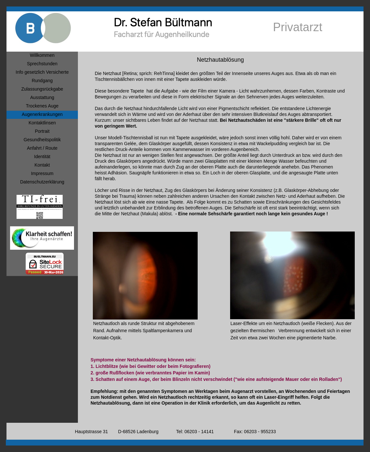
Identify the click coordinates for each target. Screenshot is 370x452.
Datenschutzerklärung (42, 181)
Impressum (42, 173)
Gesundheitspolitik (42, 139)
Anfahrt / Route (42, 148)
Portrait (42, 131)
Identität (42, 156)
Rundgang (42, 80)
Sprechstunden (42, 63)
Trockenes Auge (42, 105)
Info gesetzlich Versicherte (42, 72)
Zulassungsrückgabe (42, 89)
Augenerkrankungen (42, 114)
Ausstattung (42, 97)
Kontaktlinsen (42, 122)
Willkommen (42, 55)
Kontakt (42, 165)
